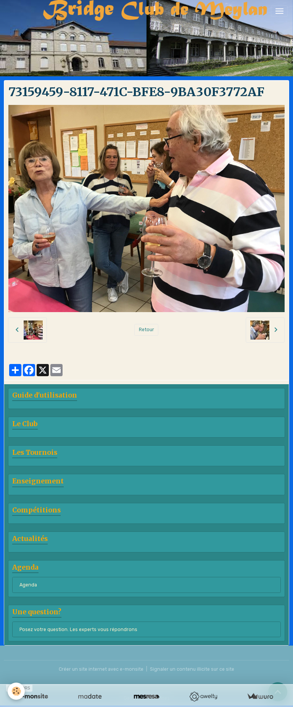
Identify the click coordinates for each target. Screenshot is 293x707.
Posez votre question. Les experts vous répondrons (78, 629)
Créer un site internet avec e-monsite (101, 669)
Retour (146, 329)
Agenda (28, 585)
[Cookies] (16, 691)
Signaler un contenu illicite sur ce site (192, 669)
